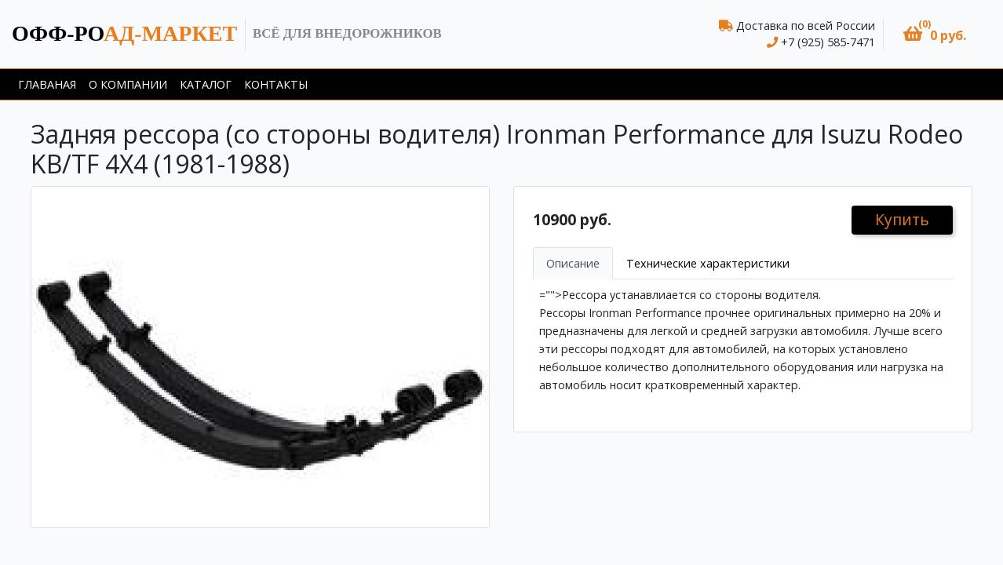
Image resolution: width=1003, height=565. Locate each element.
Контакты (276, 84)
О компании (128, 84)
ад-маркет (124, 33)
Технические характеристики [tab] (708, 263)
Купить (902, 219)
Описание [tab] (573, 263)
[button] (935, 34)
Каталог (206, 84)
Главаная (47, 84)
